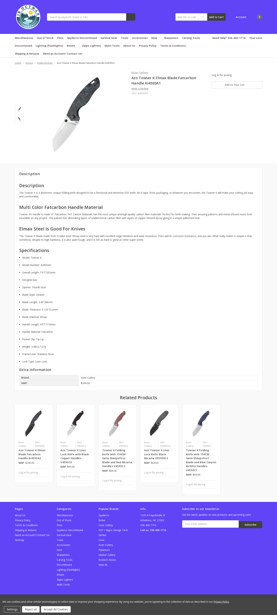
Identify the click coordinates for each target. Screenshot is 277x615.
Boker (102, 520)
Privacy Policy (148, 45)
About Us (129, 45)
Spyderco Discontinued (82, 38)
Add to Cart (216, 17)
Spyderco (104, 515)
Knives (72, 45)
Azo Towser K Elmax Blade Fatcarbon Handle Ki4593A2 (32, 454)
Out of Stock (45, 38)
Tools (124, 38)
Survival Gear (109, 38)
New (155, 38)
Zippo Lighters (91, 45)
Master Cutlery (107, 555)
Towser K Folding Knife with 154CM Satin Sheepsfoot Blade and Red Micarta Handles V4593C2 (117, 458)
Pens (60, 38)
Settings (12, 609)
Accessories (140, 38)
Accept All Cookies (56, 609)
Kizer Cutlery (106, 545)
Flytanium (104, 550)
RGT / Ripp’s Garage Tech (113, 530)
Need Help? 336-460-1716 (229, 38)
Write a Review (139, 88)
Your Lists (255, 38)
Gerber (102, 535)
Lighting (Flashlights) (49, 45)
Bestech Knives (107, 559)
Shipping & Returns (27, 53)
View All (103, 564)
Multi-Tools (112, 45)
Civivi (101, 540)
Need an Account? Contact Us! (62, 53)
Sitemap (19, 540)
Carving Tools (191, 38)
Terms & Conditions (173, 45)
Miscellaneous (24, 38)
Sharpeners (171, 38)
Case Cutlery (106, 525)
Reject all (31, 609)
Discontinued (23, 45)
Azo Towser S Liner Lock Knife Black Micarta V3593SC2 (157, 454)
